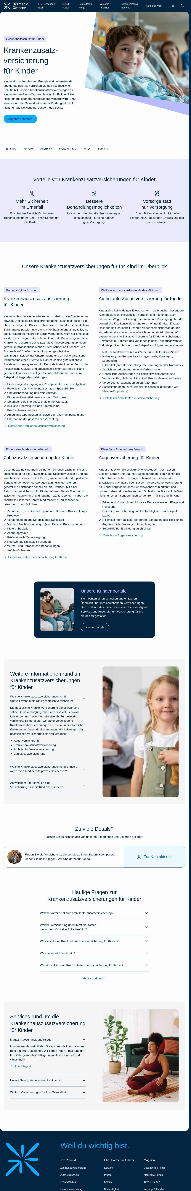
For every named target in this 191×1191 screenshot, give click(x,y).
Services (103, 148)
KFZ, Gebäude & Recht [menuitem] (47, 6)
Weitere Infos (67, 148)
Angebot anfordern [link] (20, 119)
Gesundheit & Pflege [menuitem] (86, 6)
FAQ (87, 148)
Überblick (46, 148)
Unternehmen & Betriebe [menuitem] (129, 6)
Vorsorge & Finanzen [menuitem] (105, 6)
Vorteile (28, 148)
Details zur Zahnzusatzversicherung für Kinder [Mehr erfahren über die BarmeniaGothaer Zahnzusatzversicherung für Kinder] (36, 557)
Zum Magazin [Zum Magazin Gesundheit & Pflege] (21, 1066)
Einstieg (11, 148)
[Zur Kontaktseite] (154, 857)
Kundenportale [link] (94, 627)
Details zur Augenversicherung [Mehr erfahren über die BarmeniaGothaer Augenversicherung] (121, 535)
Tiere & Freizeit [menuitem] (65, 6)
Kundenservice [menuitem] (154, 6)
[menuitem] (173, 6)
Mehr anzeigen (94, 978)
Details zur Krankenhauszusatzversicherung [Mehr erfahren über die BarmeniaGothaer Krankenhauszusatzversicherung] (34, 426)
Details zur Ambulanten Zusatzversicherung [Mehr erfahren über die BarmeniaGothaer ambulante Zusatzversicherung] (129, 398)
